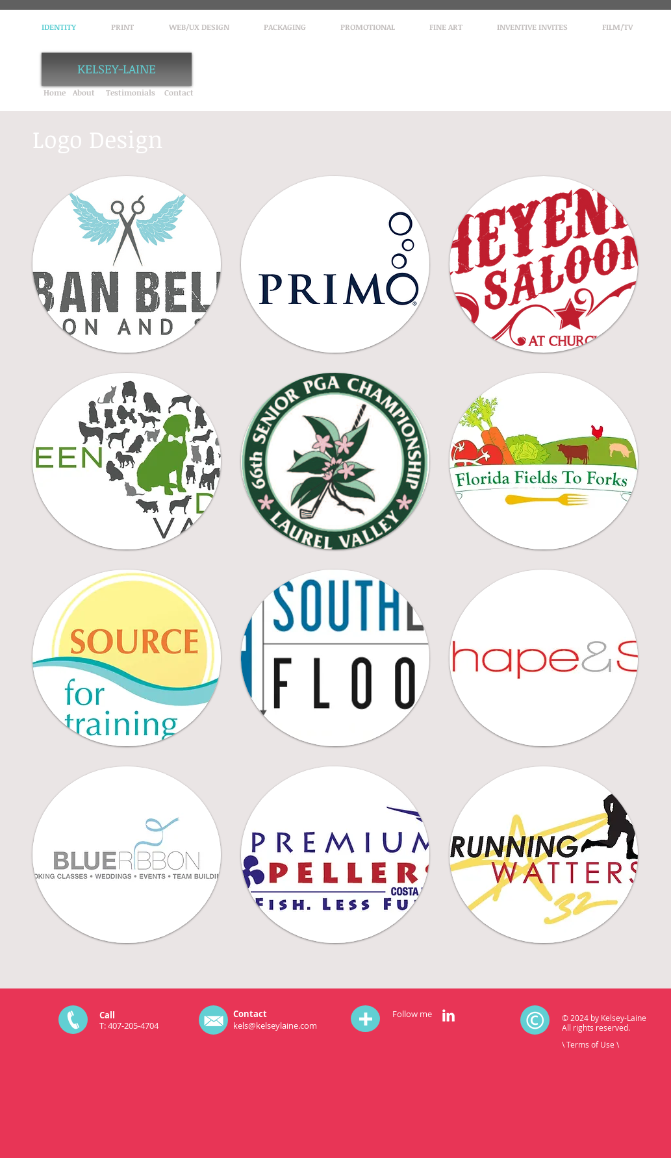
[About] (84, 92)
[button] (126, 264)
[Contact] (179, 92)
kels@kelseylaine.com (275, 1025)
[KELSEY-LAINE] (117, 69)
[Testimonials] (130, 92)
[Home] (55, 92)
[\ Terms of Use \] (593, 1044)
